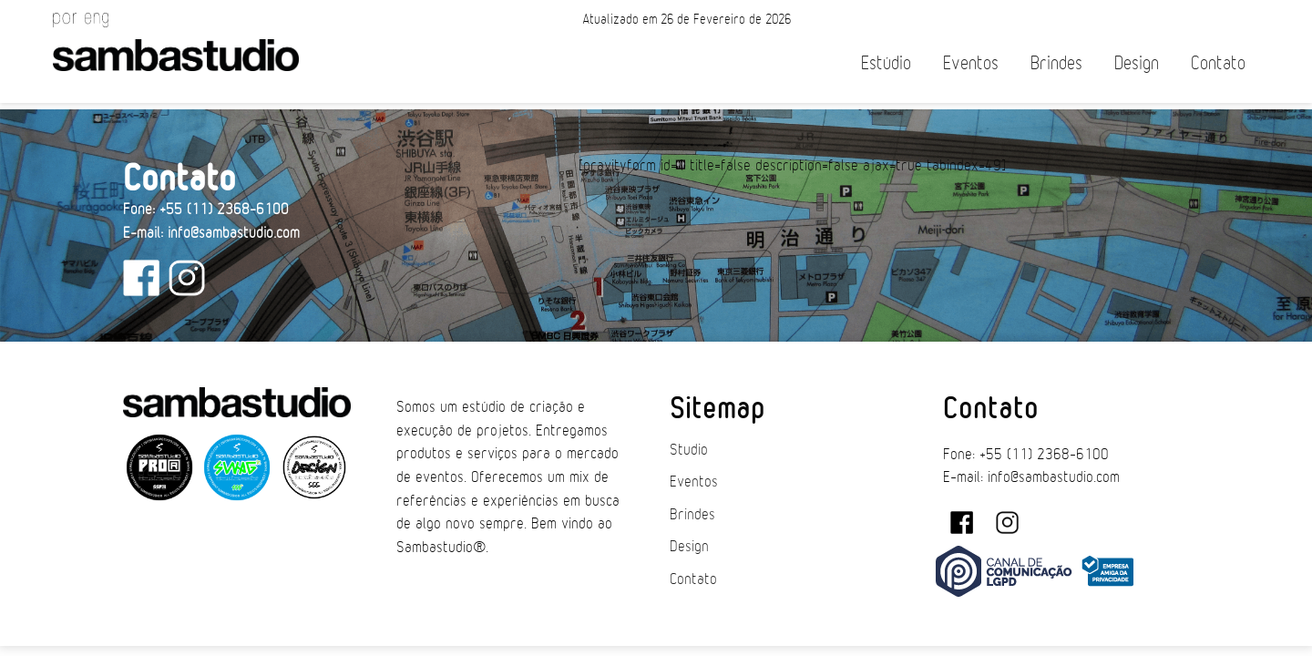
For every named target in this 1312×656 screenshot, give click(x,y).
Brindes (1056, 63)
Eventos (971, 63)
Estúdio (886, 63)
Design (1136, 63)
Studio (689, 450)
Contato (1218, 63)
